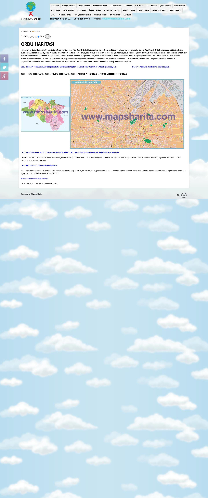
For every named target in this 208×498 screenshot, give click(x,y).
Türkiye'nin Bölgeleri (82, 15)
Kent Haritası (179, 6)
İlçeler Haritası (95, 10)
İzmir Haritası (115, 15)
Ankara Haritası (100, 15)
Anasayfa (55, 6)
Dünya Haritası (84, 6)
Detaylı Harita (143, 10)
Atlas (53, 15)
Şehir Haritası (165, 6)
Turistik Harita (68, 10)
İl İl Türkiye (139, 6)
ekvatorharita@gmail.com (116, 18)
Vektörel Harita (64, 15)
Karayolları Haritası (112, 10)
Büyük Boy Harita (159, 10)
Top (177, 194)
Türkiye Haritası (68, 6)
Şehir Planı (81, 10)
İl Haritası (128, 6)
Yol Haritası (152, 6)
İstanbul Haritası (100, 6)
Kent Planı (55, 10)
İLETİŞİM (127, 15)
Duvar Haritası (115, 6)
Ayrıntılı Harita (129, 10)
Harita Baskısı (175, 10)
